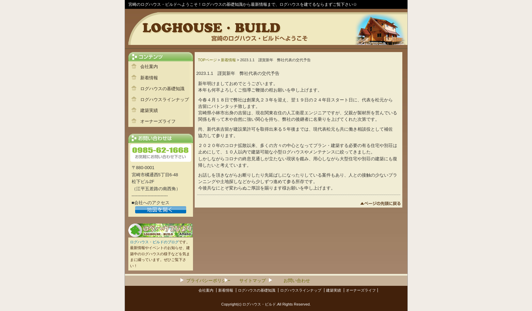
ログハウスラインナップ (164, 99)
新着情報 (149, 77)
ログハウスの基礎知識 (162, 88)
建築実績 (149, 110)
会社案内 (149, 66)
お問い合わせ (297, 280)
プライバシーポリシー (208, 280)
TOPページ (207, 60)
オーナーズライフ (158, 121)
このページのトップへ (380, 204)
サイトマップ (252, 280)
